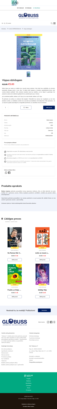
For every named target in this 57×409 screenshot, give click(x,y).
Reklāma (28, 381)
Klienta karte (4, 353)
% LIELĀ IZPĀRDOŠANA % (15, 28)
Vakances (4, 360)
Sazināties (44, 310)
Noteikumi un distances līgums (28, 404)
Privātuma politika (6, 357)
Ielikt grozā (49, 107)
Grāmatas (3, 28)
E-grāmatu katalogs (34, 338)
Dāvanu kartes (5, 355)
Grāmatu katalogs (34, 336)
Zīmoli (28, 387)
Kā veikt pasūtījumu (6, 349)
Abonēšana (28, 383)
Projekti (28, 378)
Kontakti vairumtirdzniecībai (36, 358)
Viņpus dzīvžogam (28, 28)
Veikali (31, 360)
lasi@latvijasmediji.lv (28, 396)
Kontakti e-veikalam (34, 356)
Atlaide (28, 35)
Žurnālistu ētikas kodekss (28, 406)
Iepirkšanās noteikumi (7, 351)
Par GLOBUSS (5, 358)
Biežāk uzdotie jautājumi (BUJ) (9, 362)
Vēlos (25, 107)
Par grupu (28, 390)
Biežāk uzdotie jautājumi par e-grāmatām (12, 364)
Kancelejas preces (34, 340)
